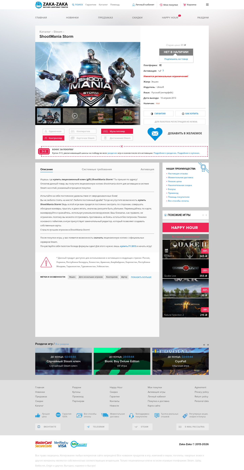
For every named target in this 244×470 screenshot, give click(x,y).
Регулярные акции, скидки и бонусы (198, 415)
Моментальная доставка (180, 177)
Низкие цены (175, 181)
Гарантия (160, 113)
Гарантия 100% (66, 415)
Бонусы (172, 189)
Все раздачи (62, 344)
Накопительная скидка (180, 185)
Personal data (202, 401)
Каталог (103, 4)
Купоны (76, 392)
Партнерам (78, 401)
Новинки (72, 17)
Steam (58, 32)
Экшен (154, 81)
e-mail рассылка (195, 426)
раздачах (112, 153)
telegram (98, 426)
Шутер (124, 277)
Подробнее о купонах (188, 153)
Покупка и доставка (158, 401)
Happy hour (170, 17)
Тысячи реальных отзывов (169, 415)
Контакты (114, 401)
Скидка (114, 392)
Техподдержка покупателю (142, 415)
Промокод (173, 193)
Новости (114, 405)
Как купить (191, 113)
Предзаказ (105, 17)
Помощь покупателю (178, 196)
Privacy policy (202, 392)
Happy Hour (116, 387)
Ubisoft (160, 87)
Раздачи (203, 17)
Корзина (191, 4)
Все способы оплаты (178, 200)
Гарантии (90, 4)
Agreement (200, 387)
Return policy (201, 396)
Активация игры (156, 392)
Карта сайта (154, 405)
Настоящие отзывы (178, 173)
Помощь (115, 4)
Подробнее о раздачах (165, 153)
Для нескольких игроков (91, 277)
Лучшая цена (46, 415)
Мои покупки (170, 4)
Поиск (79, 4)
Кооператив (112, 277)
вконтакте (50, 426)
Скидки (137, 17)
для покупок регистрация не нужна (176, 121)
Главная (41, 17)
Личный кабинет (145, 4)
